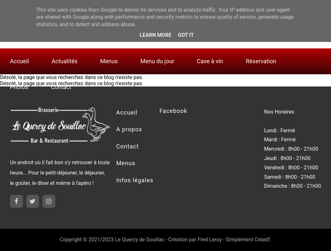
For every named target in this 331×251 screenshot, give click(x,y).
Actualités (65, 61)
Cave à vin (210, 61)
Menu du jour (157, 61)
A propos (129, 129)
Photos (19, 87)
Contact (61, 87)
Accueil (19, 61)
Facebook (173, 110)
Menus (109, 61)
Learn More (155, 35)
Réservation (261, 61)
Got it (186, 35)
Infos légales (134, 180)
